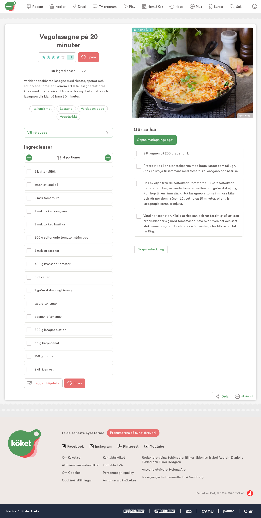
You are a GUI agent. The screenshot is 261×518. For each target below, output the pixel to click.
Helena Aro (177, 469)
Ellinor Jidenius (196, 457)
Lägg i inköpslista (43, 383)
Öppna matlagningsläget (155, 140)
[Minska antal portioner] (29, 157)
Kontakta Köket (114, 457)
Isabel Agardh (219, 457)
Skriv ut (244, 396)
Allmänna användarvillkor (80, 465)
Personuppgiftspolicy (118, 473)
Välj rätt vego (68, 132)
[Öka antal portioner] (108, 157)
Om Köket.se (71, 457)
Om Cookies (71, 473)
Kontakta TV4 (113, 465)
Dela (221, 396)
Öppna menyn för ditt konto (254, 6)
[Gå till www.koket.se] (10, 6)
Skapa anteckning (151, 249)
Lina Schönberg (172, 457)
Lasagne (66, 109)
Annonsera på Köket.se (119, 480)
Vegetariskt (68, 117)
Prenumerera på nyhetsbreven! (133, 433)
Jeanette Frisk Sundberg (185, 477)
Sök (239, 7)
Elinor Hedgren (170, 462)
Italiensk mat (42, 109)
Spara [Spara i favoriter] (88, 57)
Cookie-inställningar (77, 480)
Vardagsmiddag (92, 109)
